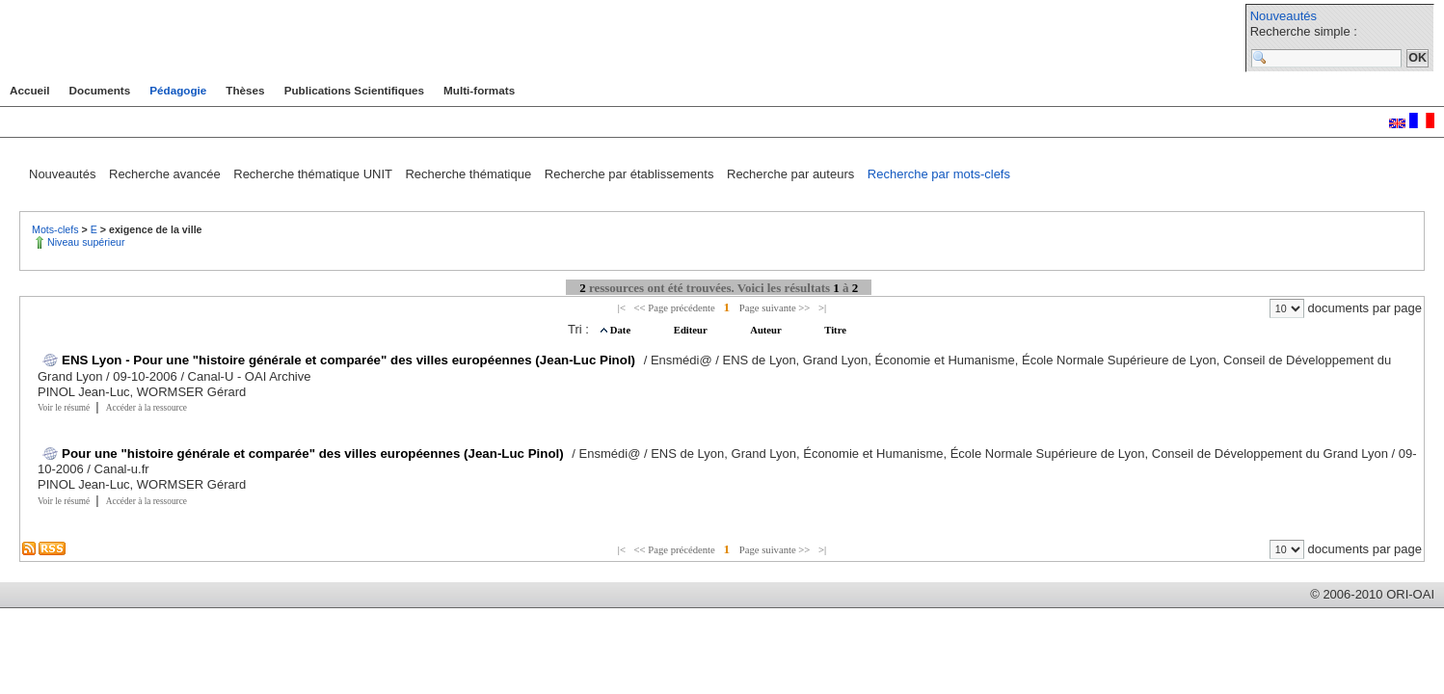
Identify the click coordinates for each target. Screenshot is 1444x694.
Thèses (245, 90)
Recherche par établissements (631, 174)
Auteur (767, 330)
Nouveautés (1283, 16)
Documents (100, 90)
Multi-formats (479, 90)
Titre (835, 330)
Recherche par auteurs (792, 174)
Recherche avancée (166, 174)
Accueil (30, 90)
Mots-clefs (57, 229)
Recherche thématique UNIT (314, 174)
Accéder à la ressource (146, 408)
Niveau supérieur (86, 242)
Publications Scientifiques (354, 90)
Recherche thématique (469, 174)
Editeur (691, 330)
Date (621, 330)
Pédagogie (177, 90)
